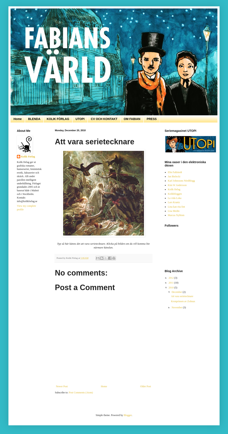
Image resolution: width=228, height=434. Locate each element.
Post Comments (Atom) (81, 392)
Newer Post (62, 386)
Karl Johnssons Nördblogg (181, 180)
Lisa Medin (173, 210)
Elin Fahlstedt (175, 172)
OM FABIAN (132, 119)
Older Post (145, 386)
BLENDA (34, 119)
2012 (171, 277)
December (177, 292)
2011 (171, 282)
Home (18, 119)
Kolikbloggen (175, 193)
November (177, 307)
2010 (171, 287)
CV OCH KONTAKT (104, 119)
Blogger (128, 415)
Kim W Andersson (177, 185)
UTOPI (80, 119)
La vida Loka (174, 198)
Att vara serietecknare (182, 296)
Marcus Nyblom (176, 215)
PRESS (152, 119)
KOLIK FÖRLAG (58, 119)
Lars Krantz (174, 202)
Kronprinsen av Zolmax (183, 301)
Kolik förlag (174, 189)
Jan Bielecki (174, 176)
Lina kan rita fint (176, 206)
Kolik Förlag (28, 156)
